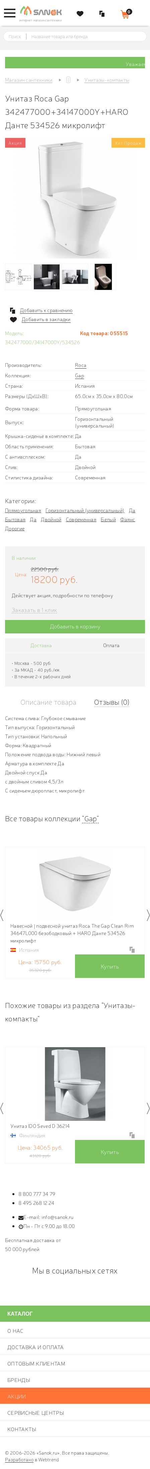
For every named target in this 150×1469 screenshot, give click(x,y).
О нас (15, 1330)
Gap (79, 375)
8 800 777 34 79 (37, 1193)
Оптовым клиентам (36, 1363)
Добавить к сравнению (46, 310)
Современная (81, 519)
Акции (16, 1396)
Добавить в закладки (46, 319)
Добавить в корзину (75, 626)
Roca (80, 364)
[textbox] (81, 36)
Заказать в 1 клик (34, 609)
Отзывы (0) (112, 701)
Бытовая (15, 519)
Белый (108, 519)
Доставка (41, 644)
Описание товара (48, 701)
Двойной (51, 519)
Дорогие (14, 528)
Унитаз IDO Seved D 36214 (40, 1125)
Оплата (111, 644)
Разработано (19, 1459)
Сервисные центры (35, 1412)
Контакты (21, 1429)
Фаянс (127, 519)
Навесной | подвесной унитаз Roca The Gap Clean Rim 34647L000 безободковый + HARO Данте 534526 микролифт (72, 933)
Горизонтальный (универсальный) (85, 510)
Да (132, 510)
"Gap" (90, 818)
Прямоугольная (23, 510)
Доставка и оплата (35, 1346)
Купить (110, 966)
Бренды (18, 1379)
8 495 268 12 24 (36, 1202)
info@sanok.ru (58, 1216)
